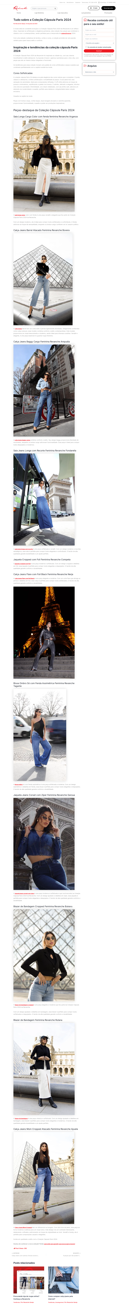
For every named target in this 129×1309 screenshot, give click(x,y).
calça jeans (19, 329)
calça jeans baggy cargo (23, 440)
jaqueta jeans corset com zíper (26, 893)
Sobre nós (62, 2)
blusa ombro (19, 784)
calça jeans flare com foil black (25, 578)
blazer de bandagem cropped (25, 1005)
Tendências (17, 1302)
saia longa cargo (20, 215)
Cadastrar (77, 2)
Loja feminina (39, 13)
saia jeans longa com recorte (25, 549)
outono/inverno (66, 33)
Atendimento (70, 2)
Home (19, 13)
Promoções (108, 13)
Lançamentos (86, 13)
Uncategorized (60, 1302)
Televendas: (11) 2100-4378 (89, 2)
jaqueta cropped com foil (24, 564)
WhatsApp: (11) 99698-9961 (108, 2)
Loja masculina (62, 13)
